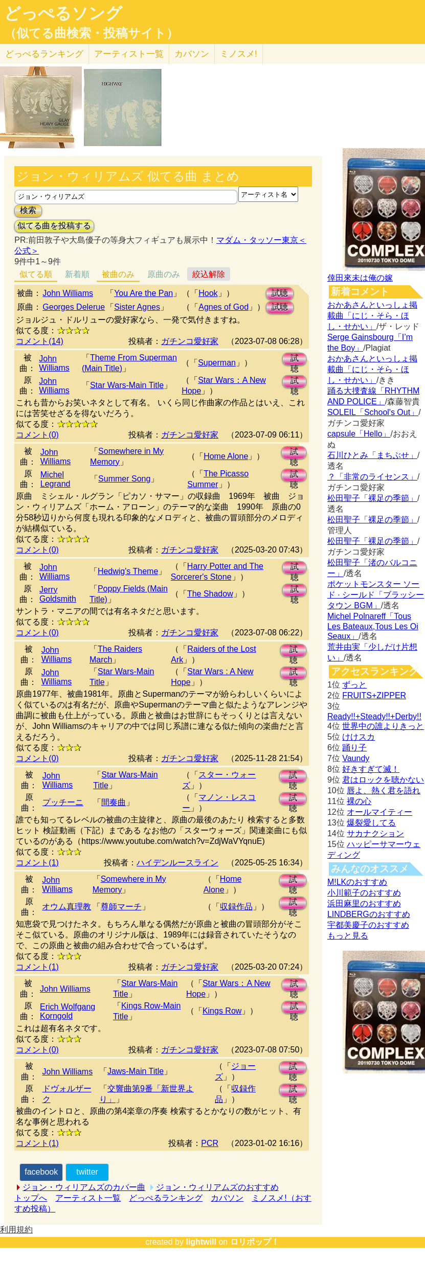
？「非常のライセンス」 (372, 476)
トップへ (30, 1198)
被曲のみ (118, 274)
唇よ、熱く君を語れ (383, 790)
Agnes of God (223, 307)
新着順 (77, 274)
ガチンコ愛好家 (189, 341)
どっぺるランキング (166, 1198)
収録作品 (236, 906)
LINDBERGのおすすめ (368, 914)
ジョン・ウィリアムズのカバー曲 (84, 1187)
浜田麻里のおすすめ (364, 903)
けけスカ (358, 736)
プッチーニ (62, 802)
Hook (207, 293)
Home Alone (226, 456)
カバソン (191, 54)
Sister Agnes (137, 307)
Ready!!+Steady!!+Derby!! (374, 716)
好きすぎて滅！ (370, 769)
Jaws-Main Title (135, 1071)
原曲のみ (163, 274)
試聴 (280, 293)
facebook (41, 1171)
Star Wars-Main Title (127, 385)
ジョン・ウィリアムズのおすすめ (217, 1187)
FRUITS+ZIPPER (374, 695)
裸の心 (359, 801)
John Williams (67, 293)
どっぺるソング (63, 13)
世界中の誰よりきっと (383, 726)
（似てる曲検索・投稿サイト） (91, 33)
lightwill (201, 1242)
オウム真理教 (66, 906)
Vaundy (355, 758)
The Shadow (210, 593)
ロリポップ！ (254, 1242)
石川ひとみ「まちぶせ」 (372, 455)
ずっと (354, 684)
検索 (28, 210)
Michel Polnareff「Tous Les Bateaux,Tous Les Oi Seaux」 (372, 626)
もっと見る (347, 935)
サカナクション (375, 833)
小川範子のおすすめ (364, 892)
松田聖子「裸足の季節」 (372, 498)
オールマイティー (379, 812)
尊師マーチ (121, 906)
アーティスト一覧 (88, 1198)
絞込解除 (208, 274)
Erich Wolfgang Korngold (67, 1011)
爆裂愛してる (371, 822)
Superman (217, 362)
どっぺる (44, 54)
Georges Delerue (73, 307)
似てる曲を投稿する (54, 225)
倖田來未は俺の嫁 (360, 277)
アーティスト (129, 54)
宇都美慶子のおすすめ (368, 925)
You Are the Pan (143, 293)
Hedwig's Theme (128, 571)
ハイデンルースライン (177, 862)
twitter (87, 1171)
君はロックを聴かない (383, 779)
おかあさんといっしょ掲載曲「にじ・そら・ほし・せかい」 (372, 316)
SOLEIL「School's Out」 (372, 412)
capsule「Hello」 (359, 433)
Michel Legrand (55, 479)
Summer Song (124, 478)
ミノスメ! (238, 54)
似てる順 (35, 274)
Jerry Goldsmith (57, 594)
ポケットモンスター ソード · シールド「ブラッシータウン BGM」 (375, 595)
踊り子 (354, 747)
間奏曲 (113, 802)
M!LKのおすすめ (357, 882)
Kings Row (222, 1010)
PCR (209, 1143)
